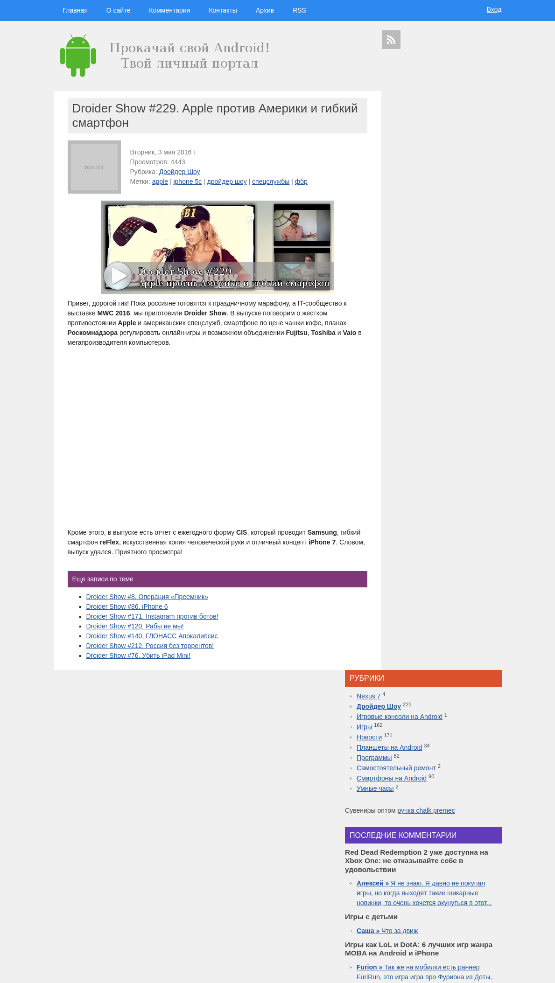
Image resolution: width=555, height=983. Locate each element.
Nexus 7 (404, 116)
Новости (404, 157)
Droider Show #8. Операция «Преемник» (147, 596)
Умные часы (410, 209)
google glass (398, 899)
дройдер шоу (227, 181)
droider (475, 866)
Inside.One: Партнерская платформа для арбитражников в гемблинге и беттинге (442, 627)
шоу (426, 931)
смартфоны (404, 848)
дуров (439, 882)
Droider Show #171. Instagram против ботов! (152, 616)
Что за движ (422, 370)
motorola (391, 882)
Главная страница (91, 969)
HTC (486, 857)
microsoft (392, 866)
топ (495, 915)
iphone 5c (187, 181)
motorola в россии (469, 915)
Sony (408, 882)
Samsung (438, 857)
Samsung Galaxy (401, 931)
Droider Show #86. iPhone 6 (127, 606)
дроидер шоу (397, 874)
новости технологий (476, 874)
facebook (488, 890)
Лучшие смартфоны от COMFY (439, 706)
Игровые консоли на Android (435, 137)
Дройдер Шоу (179, 171)
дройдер (458, 882)
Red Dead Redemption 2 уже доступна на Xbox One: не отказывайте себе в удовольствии (443, 676)
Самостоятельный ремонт (431, 188)
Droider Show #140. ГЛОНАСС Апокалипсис (152, 636)
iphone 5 (442, 874)
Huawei (421, 874)
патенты (486, 931)
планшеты (466, 857)
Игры (399, 147)
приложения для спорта (451, 923)
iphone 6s (437, 915)
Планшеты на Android (424, 168)
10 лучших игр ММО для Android (441, 745)
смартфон (436, 866)
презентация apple (402, 923)
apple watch (447, 890)
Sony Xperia (463, 899)
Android (414, 866)
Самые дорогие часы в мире (435, 765)
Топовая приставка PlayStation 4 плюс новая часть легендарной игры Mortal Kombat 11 (441, 725)
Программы (410, 178)
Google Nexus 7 (431, 899)
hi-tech (443, 839)
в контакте (464, 931)
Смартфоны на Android (427, 198)
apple (160, 181)
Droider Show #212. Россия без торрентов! (150, 645)
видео (457, 866)
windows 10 (419, 890)
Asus (491, 866)
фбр (301, 181)
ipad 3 (469, 890)
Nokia (423, 882)
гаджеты (477, 823)
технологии (413, 838)
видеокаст (438, 848)
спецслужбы (270, 181)
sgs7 (475, 882)
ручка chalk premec (461, 231)
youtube (488, 923)
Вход (494, 9)
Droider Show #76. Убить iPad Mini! (138, 655)
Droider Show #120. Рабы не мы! (135, 626)
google (414, 857)
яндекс (442, 931)
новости (468, 839)
